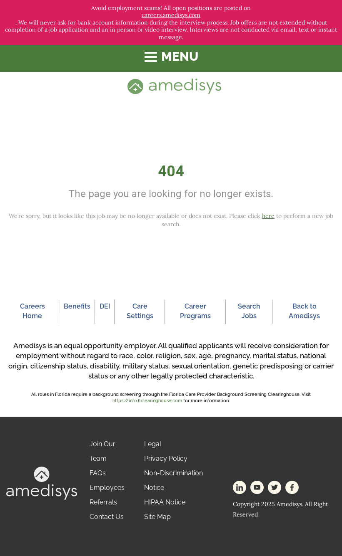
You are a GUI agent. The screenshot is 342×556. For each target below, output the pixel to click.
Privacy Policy (165, 458)
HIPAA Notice (164, 502)
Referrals (103, 502)
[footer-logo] (41, 483)
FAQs (98, 473)
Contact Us (107, 517)
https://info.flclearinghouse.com (147, 400)
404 (171, 171)
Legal (152, 444)
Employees (107, 488)
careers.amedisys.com (171, 15)
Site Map (157, 517)
